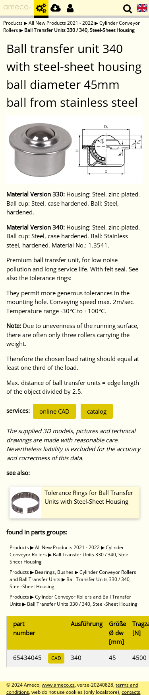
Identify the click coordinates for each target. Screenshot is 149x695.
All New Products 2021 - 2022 (61, 23)
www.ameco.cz (58, 684)
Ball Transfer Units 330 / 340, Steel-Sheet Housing (79, 30)
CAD (56, 658)
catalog (96, 411)
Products (13, 23)
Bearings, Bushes (54, 572)
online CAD (54, 411)
